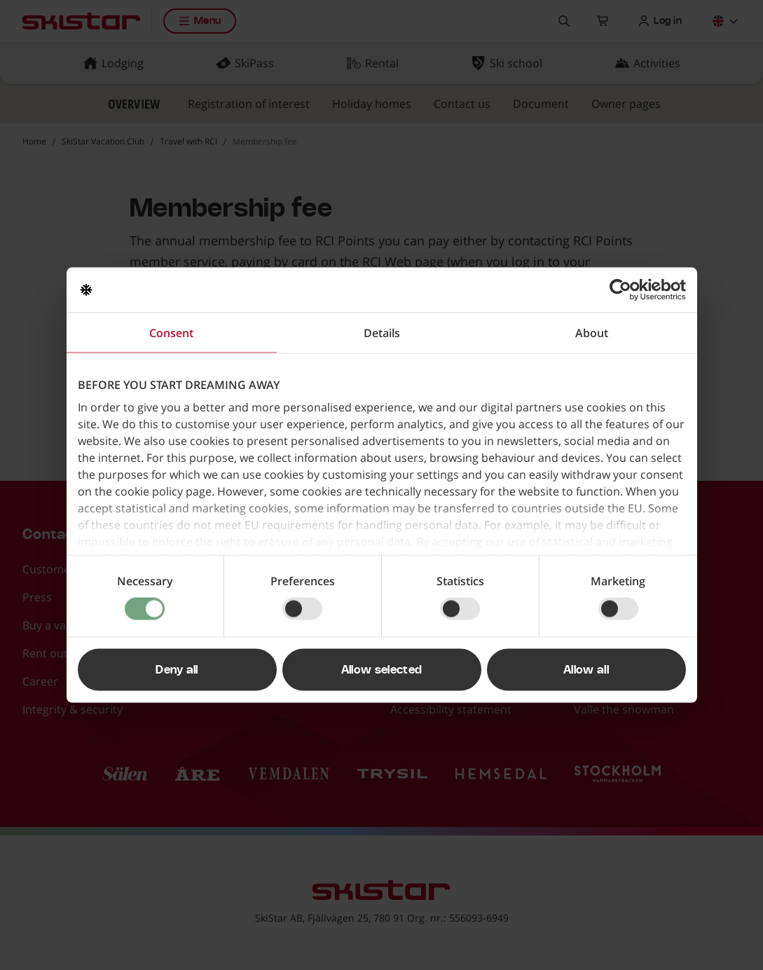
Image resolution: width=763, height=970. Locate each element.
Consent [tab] (171, 333)
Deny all (177, 670)
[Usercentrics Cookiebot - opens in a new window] (624, 290)
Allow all (586, 670)
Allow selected (381, 670)
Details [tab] (382, 333)
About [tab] (591, 333)
